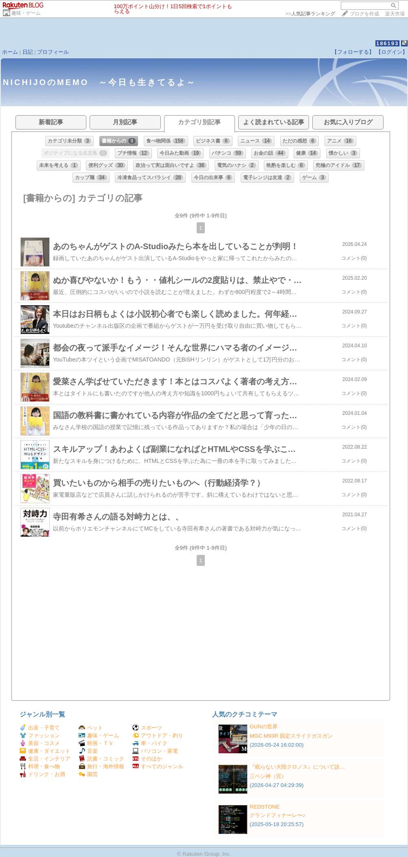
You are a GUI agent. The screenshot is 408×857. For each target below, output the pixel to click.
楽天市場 (395, 14)
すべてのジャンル (157, 766)
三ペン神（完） (268, 776)
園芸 (88, 774)
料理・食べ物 (40, 766)
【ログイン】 (392, 52)
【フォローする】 (353, 52)
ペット (91, 728)
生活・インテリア (45, 759)
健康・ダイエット (45, 751)
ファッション (40, 735)
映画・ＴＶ (96, 743)
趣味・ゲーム (26, 13)
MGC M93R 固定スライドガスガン (291, 736)
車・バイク (149, 743)
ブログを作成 (364, 14)
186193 (387, 43)
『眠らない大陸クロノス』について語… (297, 767)
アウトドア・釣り (157, 735)
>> (310, 14)
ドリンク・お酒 (42, 774)
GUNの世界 (264, 726)
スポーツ (147, 728)
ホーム (10, 52)
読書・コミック (101, 759)
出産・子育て (40, 728)
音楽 (88, 751)
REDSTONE (265, 807)
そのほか (147, 759)
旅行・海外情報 (101, 766)
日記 (27, 52)
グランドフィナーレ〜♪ (277, 815)
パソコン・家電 (155, 751)
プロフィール (53, 52)
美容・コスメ (40, 743)
